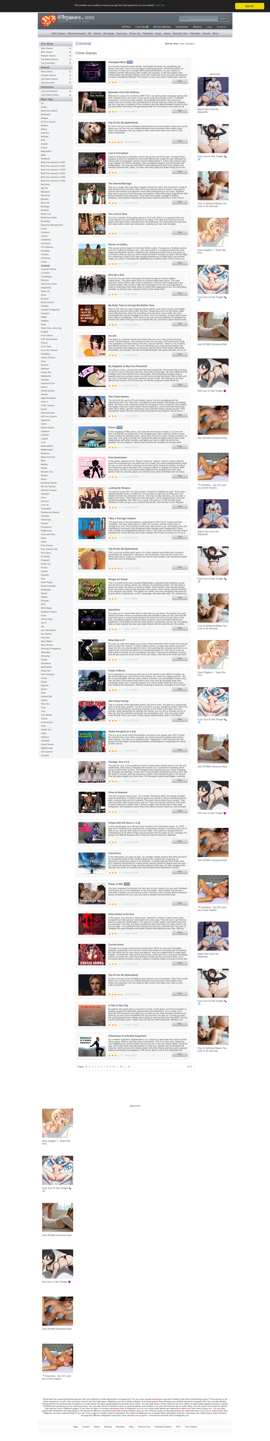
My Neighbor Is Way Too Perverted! (127, 366)
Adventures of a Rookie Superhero (127, 1036)
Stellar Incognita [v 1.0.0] (122, 731)
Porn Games (191, 1426)
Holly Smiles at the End (121, 914)
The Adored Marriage (120, 183)
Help (131, 1426)
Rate (181, 43)
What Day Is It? (116, 640)
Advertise (120, 1426)
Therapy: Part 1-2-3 (118, 762)
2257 (178, 1426)
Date (176, 43)
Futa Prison (114, 853)
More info (172, 6)
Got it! (249, 6)
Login (209, 26)
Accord (112, 335)
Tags (75, 1426)
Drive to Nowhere (118, 792)
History (197, 26)
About (96, 1426)
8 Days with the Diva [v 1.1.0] (124, 823)
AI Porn (126, 26)
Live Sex (142, 26)
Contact (85, 1426)
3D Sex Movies (162, 26)
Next (189, 1066)
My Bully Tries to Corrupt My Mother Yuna (131, 305)
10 (113, 1066)
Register (221, 26)
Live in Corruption (118, 153)
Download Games (162, 1426)
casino (215, 1411)
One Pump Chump (118, 701)
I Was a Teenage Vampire (122, 518)
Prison (112, 427)
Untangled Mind (117, 62)
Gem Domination (117, 457)
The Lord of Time (117, 214)
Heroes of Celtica (117, 244)
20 (121, 1066)
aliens (184, 1408)
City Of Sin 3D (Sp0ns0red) (123, 122)
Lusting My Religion (119, 488)
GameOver (114, 609)
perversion (156, 1399)
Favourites (182, 26)
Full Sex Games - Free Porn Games (73, 21)
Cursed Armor (116, 944)
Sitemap (108, 1426)
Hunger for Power (118, 579)
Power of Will (115, 884)
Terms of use (144, 1426)
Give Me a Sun (116, 275)
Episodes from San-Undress (124, 92)
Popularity (190, 43)
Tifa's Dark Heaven (118, 396)
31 (129, 1066)
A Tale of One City (118, 1005)
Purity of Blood (116, 670)
